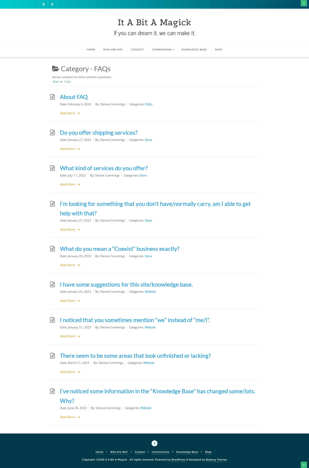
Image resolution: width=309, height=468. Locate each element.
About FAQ (74, 96)
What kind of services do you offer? (104, 168)
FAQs (148, 104)
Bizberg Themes (216, 459)
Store (148, 140)
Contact (140, 451)
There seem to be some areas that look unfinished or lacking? (135, 355)
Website (150, 291)
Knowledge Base (187, 451)
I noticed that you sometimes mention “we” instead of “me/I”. (135, 320)
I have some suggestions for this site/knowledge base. (126, 284)
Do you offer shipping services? (99, 132)
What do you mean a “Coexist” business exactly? (120, 248)
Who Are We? (119, 451)
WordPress (178, 459)
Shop (208, 451)
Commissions (160, 451)
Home (99, 451)
